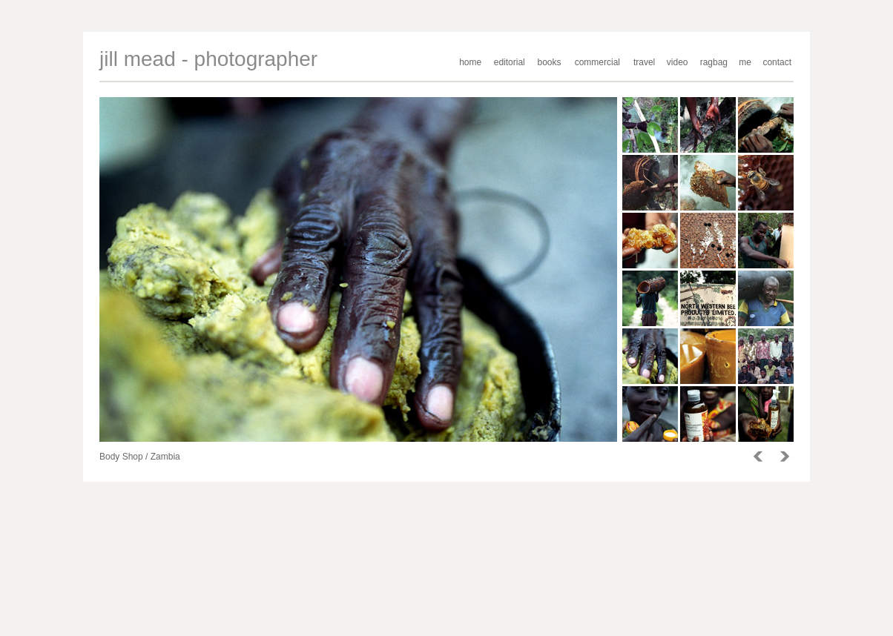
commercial (597, 62)
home (470, 62)
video (677, 62)
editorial (509, 62)
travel (644, 62)
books (549, 62)
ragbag (714, 62)
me (745, 62)
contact (776, 62)
